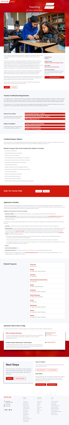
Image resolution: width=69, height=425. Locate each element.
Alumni (38, 405)
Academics (12, 1)
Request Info (14, 87)
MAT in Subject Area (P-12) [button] (32, 119)
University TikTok (11, 409)
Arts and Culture (39, 407)
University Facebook (6, 409)
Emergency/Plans (53, 404)
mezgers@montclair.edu (51, 342)
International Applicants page (31, 252)
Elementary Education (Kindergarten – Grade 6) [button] (37, 116)
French (32, 300)
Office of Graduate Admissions (14, 333)
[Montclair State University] (4, 1)
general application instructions (55, 216)
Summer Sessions (25, 411)
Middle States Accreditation (55, 408)
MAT (27, 10)
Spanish (32, 315)
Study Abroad (25, 415)
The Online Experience (52, 384)
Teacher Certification (38, 10)
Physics (32, 310)
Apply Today (39, 191)
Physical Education (35, 295)
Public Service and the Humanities (52, 66)
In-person (47, 58)
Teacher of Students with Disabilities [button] (34, 124)
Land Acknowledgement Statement (56, 411)
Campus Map (7, 406)
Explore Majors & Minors (41, 369)
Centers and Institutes (26, 408)
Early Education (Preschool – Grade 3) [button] (35, 114)
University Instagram (8, 409)
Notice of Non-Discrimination (55, 405)
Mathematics (33, 305)
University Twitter (4, 409)
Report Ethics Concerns (54, 414)
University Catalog (25, 421)
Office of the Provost (26, 417)
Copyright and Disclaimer (54, 401)
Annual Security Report (54, 407)
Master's (31, 10)
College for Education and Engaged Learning (54, 62)
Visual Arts (33, 264)
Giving (38, 411)
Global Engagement (26, 414)
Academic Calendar (26, 405)
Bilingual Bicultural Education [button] (33, 126)
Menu (66, 4)
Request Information (20, 378)
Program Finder (25, 401)
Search (65, 7)
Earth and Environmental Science (38, 279)
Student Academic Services (27, 418)
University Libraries (26, 420)
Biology (32, 269)
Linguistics (33, 290)
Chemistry (32, 274)
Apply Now (7, 87)
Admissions (39, 404)
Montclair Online (25, 404)
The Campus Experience (52, 369)
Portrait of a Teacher (20, 231)
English (32, 285)
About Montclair (39, 401)
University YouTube (9, 409)
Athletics (38, 408)
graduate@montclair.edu (51, 332)
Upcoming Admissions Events (54, 77)
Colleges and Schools (26, 407)
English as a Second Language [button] (33, 129)
